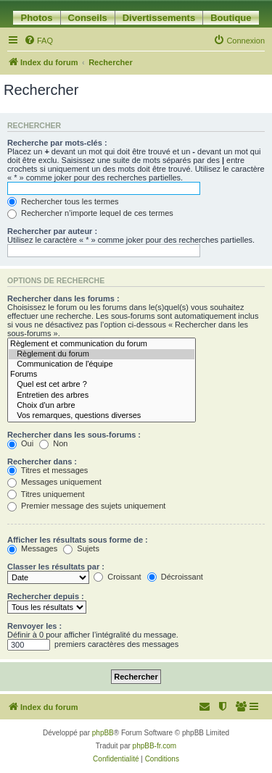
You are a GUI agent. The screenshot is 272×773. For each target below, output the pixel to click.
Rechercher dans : (42, 461)
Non (53, 443)
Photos (36, 17)
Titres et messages (47, 470)
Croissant (117, 576)
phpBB (103, 733)
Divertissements (159, 17)
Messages (32, 548)
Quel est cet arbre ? (101, 385)
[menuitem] (38, 40)
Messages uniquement (54, 481)
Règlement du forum (101, 354)
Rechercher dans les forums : (63, 298)
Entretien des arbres (101, 395)
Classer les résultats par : (55, 566)
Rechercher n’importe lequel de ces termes (90, 213)
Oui (20, 443)
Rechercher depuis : (45, 596)
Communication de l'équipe (101, 364)
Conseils (87, 17)
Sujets (81, 548)
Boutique (230, 17)
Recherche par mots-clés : (57, 142)
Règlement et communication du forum (101, 344)
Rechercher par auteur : (52, 231)
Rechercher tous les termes (63, 201)
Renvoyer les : (34, 626)
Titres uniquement (46, 494)
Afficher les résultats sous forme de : (77, 539)
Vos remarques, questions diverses (101, 416)
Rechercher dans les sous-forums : (74, 434)
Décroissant (175, 576)
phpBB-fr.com (155, 746)
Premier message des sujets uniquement (86, 505)
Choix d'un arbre (101, 406)
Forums (101, 374)
